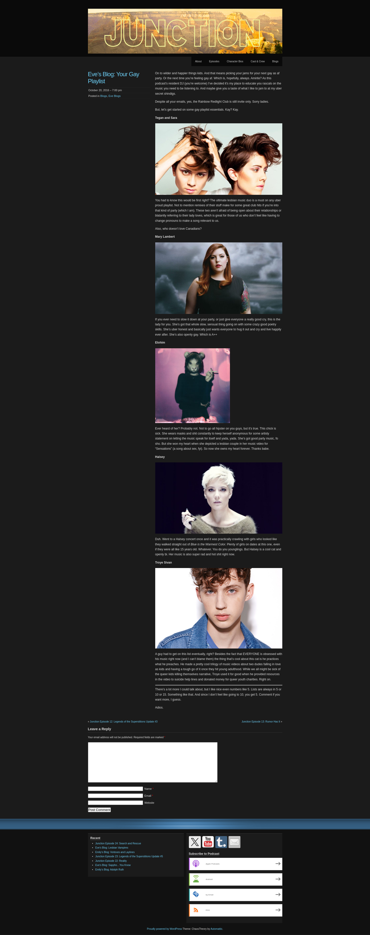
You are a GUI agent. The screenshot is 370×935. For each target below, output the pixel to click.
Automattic (216, 929)
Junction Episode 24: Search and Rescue (118, 843)
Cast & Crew (258, 61)
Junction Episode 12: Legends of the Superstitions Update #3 (123, 721)
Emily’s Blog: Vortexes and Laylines (115, 852)
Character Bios (235, 61)
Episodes (214, 61)
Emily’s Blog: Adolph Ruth (109, 869)
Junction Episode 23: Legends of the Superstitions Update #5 (129, 856)
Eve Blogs (115, 95)
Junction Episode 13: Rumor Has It (261, 721)
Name (149, 788)
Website (149, 802)
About (198, 61)
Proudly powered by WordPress (164, 929)
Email (149, 795)
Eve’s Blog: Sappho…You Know (113, 865)
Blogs (275, 61)
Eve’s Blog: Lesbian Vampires (111, 847)
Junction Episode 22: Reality (111, 861)
